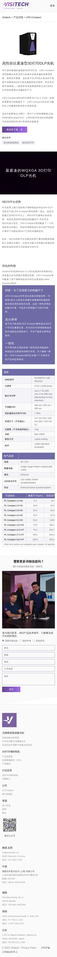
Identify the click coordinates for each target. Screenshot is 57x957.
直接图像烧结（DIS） (12, 775)
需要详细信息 (10, 641)
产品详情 (18, 17)
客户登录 (6, 820)
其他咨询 (38, 641)
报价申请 (25, 641)
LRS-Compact (33, 17)
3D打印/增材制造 (10, 790)
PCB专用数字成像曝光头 (14, 756)
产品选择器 (7, 771)
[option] (28, 43)
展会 (4, 828)
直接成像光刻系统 (10, 753)
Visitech (6, 17)
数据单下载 (15, 129)
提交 (11, 689)
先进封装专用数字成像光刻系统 (17, 760)
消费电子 (6, 794)
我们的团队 (7, 809)
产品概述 (6, 779)
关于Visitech (8, 805)
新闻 (4, 824)
